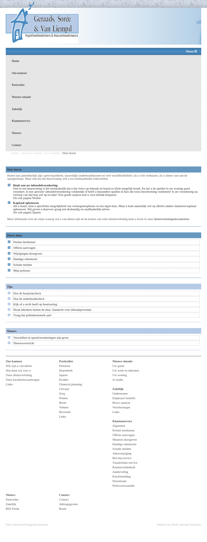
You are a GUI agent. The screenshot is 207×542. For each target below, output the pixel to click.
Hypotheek (66, 370)
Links (9, 384)
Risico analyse (121, 402)
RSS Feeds (12, 508)
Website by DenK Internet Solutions (179, 524)
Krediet (63, 379)
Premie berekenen (24, 242)
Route (62, 508)
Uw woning (52, 153)
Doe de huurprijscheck (27, 293)
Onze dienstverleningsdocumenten (27, 524)
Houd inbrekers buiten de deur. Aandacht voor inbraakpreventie (52, 309)
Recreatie (65, 412)
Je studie (117, 379)
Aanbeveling (120, 471)
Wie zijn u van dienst (19, 365)
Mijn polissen (21, 270)
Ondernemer (120, 393)
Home (15, 60)
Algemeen (118, 425)
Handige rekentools (25, 259)
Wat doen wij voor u (18, 370)
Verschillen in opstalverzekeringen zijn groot (40, 337)
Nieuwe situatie (21, 96)
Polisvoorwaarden (123, 485)
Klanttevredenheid (123, 467)
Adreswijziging (121, 453)
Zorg (62, 393)
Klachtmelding (121, 476)
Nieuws (16, 132)
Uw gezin (118, 365)
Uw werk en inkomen (125, 370)
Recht (62, 402)
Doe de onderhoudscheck (28, 298)
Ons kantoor (19, 73)
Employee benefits (124, 398)
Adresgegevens (68, 504)
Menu (191, 51)
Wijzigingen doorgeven (27, 253)
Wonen (36, 198)
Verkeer (64, 407)
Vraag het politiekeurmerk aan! (32, 315)
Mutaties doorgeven (124, 439)
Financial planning (70, 384)
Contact (16, 145)
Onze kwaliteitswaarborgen (22, 379)
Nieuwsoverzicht (23, 343)
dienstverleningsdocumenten (171, 219)
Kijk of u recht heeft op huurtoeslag (35, 304)
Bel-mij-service (121, 458)
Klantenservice (21, 120)
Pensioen (64, 365)
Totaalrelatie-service (125, 462)
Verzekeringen (121, 407)
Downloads (119, 481)
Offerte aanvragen (24, 247)
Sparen (36, 212)
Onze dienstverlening (19, 375)
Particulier (18, 84)
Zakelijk (17, 109)
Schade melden (22, 264)
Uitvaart (64, 389)
